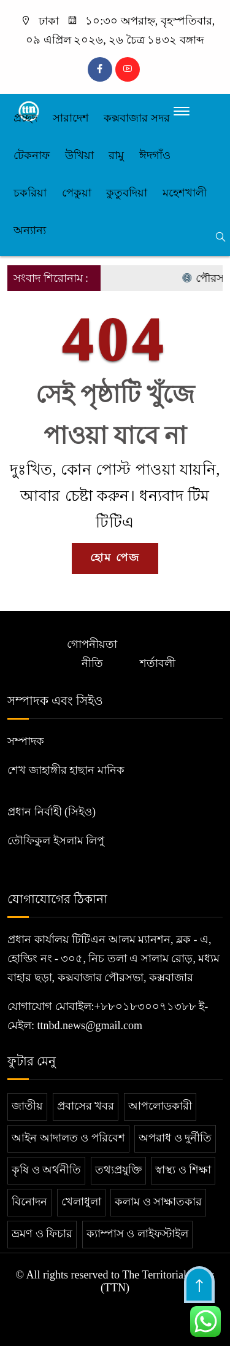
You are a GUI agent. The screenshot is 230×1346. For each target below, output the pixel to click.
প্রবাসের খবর (86, 1106)
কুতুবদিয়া (126, 193)
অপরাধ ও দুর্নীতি (175, 1138)
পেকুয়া (76, 193)
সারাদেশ (71, 118)
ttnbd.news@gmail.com (90, 1025)
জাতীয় (27, 1106)
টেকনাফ (31, 155)
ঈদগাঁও (155, 155)
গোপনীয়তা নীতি (92, 653)
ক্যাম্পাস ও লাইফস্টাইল (137, 1233)
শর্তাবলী (157, 663)
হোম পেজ (115, 557)
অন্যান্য (29, 230)
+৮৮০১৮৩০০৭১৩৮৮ (145, 1006)
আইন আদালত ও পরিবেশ (68, 1138)
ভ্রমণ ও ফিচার (42, 1233)
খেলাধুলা (81, 1202)
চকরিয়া (30, 193)
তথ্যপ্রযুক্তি (118, 1170)
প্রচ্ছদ (25, 118)
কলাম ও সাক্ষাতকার (158, 1202)
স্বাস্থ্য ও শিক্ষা (183, 1170)
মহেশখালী (185, 193)
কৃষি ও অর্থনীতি (46, 1170)
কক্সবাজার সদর (137, 118)
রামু (116, 155)
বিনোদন (29, 1202)
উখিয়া (79, 155)
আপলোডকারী (160, 1106)
